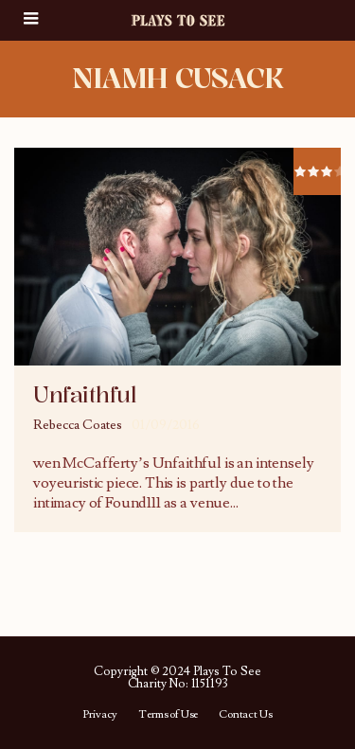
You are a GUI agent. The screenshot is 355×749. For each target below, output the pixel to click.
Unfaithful (84, 395)
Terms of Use (168, 715)
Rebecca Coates (77, 425)
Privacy (99, 715)
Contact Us (245, 715)
